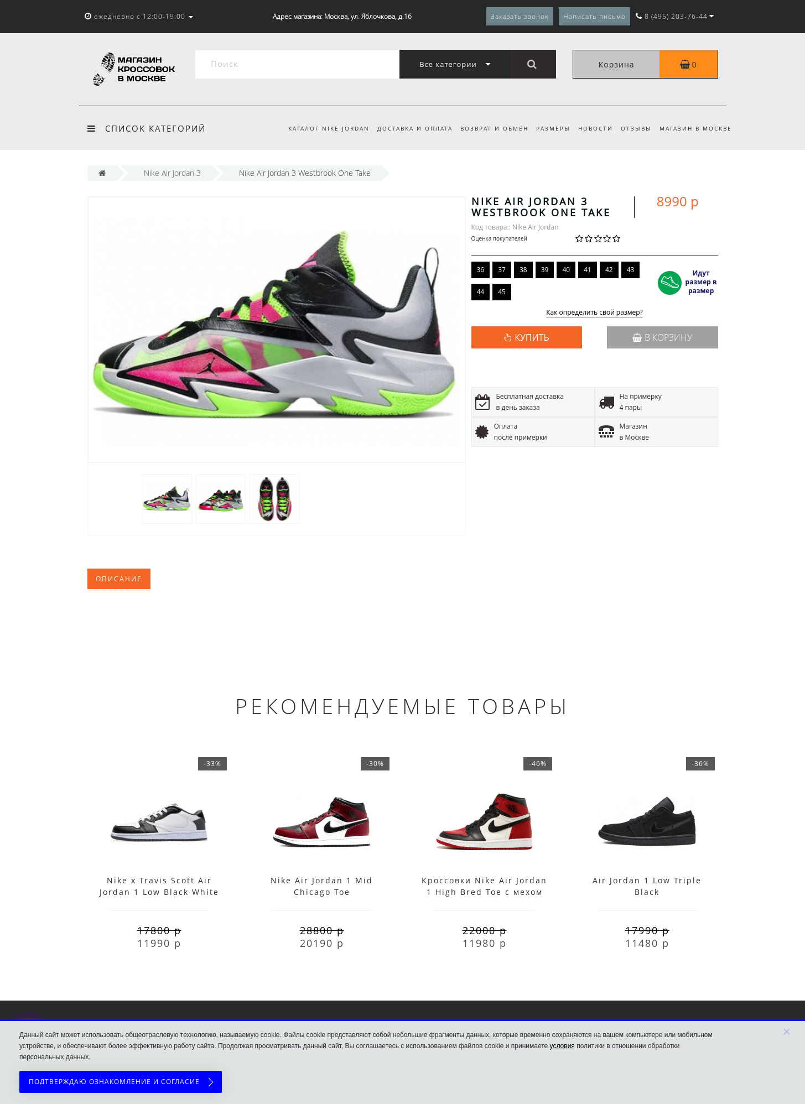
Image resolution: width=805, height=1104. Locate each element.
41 (587, 269)
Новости (592, 128)
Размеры (548, 128)
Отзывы (634, 128)
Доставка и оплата (406, 128)
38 (523, 269)
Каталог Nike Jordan (318, 128)
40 (566, 269)
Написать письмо (594, 16)
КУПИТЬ (532, 337)
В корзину (662, 337)
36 (481, 269)
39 (545, 269)
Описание (119, 579)
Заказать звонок (520, 16)
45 (502, 291)
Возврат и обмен (488, 128)
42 (609, 269)
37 (502, 269)
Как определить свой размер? (594, 313)
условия (562, 1046)
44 (481, 291)
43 (631, 269)
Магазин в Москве (695, 128)
